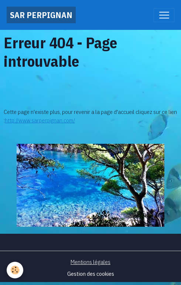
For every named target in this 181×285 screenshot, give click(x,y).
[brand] (41, 15)
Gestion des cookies (90, 273)
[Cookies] (15, 270)
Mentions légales (90, 261)
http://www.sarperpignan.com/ (40, 120)
